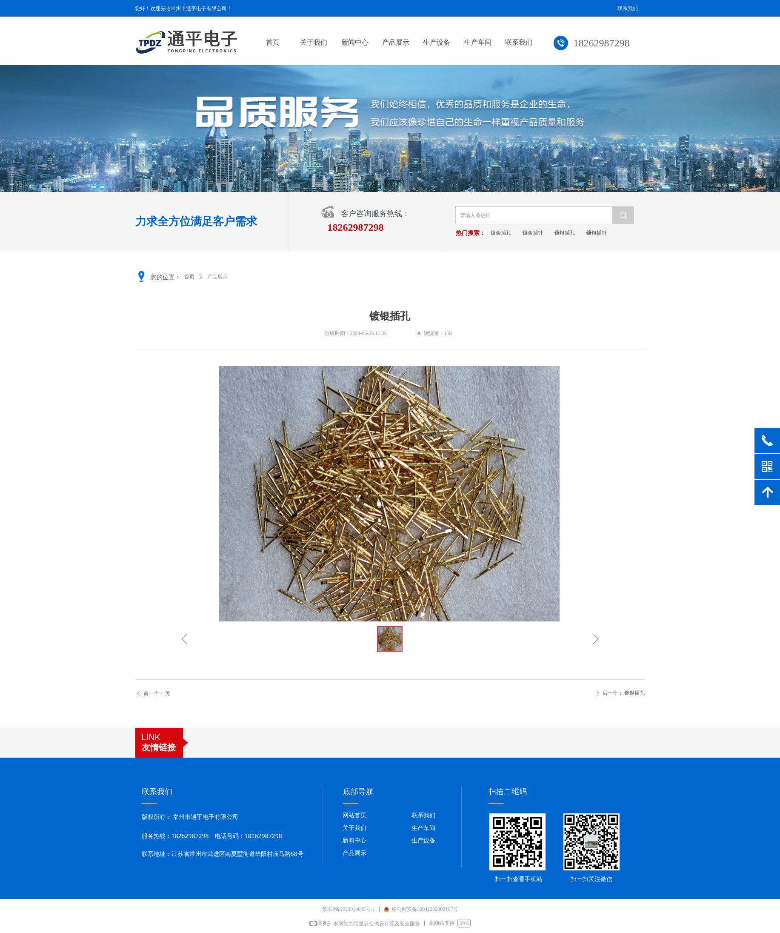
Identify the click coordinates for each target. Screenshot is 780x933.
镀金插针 (544, 233)
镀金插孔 (512, 233)
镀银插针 (607, 233)
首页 (189, 277)
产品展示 (217, 277)
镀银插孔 (576, 233)
